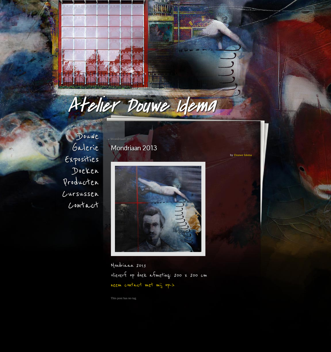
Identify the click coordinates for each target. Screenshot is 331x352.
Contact (83, 205)
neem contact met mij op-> (143, 285)
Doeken (86, 171)
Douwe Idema (243, 155)
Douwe (88, 136)
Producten (81, 182)
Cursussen (80, 194)
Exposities (82, 159)
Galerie (85, 148)
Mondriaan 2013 (122, 139)
